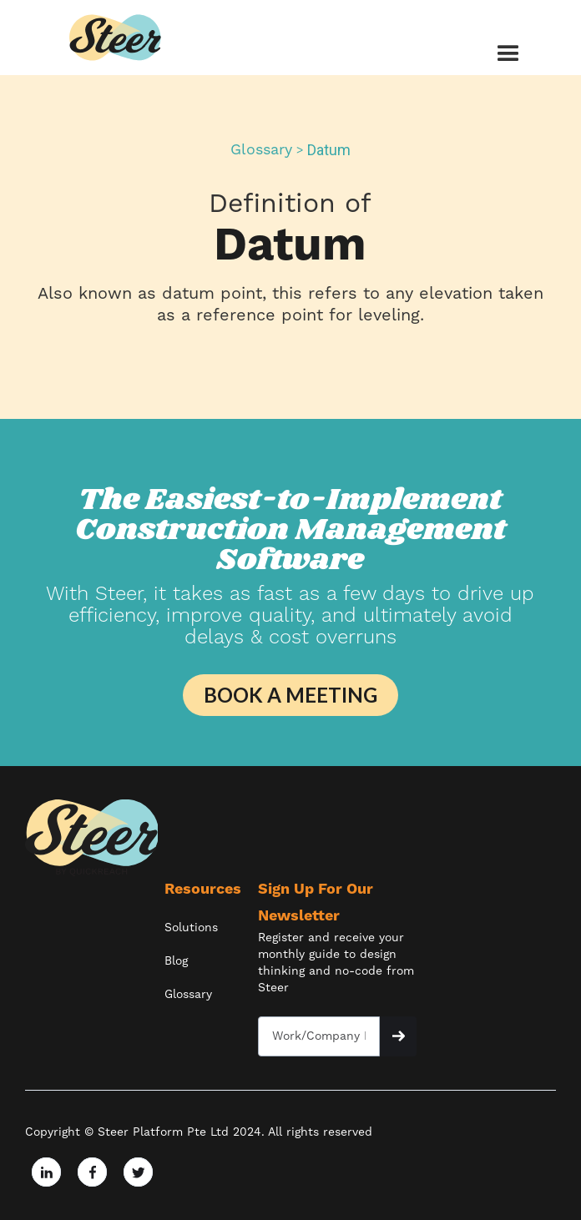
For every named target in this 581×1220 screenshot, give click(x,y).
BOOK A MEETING (290, 695)
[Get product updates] (319, 1036)
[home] (116, 38)
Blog (176, 961)
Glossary (261, 150)
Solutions (191, 928)
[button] (500, 54)
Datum (329, 150)
